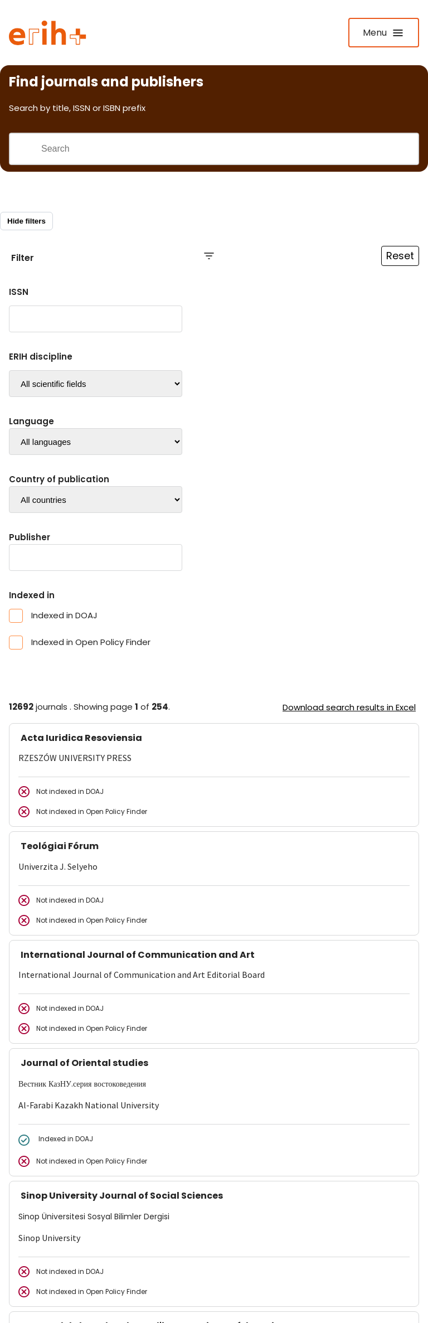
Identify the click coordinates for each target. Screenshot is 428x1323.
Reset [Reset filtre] (400, 256)
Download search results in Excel (349, 707)
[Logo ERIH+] (47, 33)
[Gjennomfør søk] (25, 149)
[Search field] (229, 148)
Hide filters (26, 221)
